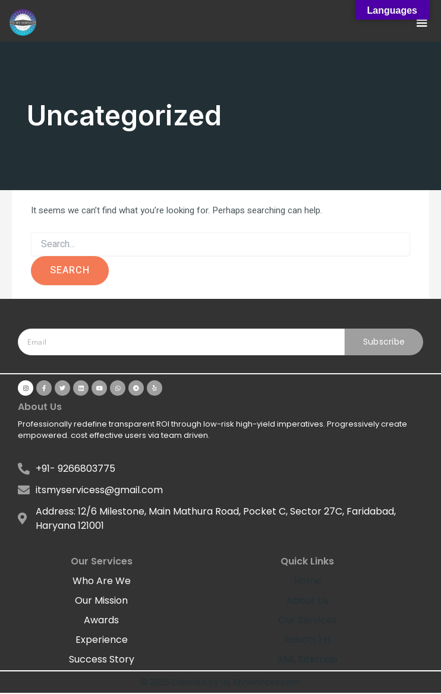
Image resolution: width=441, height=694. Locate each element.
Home (308, 581)
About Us (307, 600)
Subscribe (384, 342)
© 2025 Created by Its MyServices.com (220, 682)
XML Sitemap (308, 659)
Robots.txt (308, 639)
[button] (421, 22)
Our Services (307, 620)
